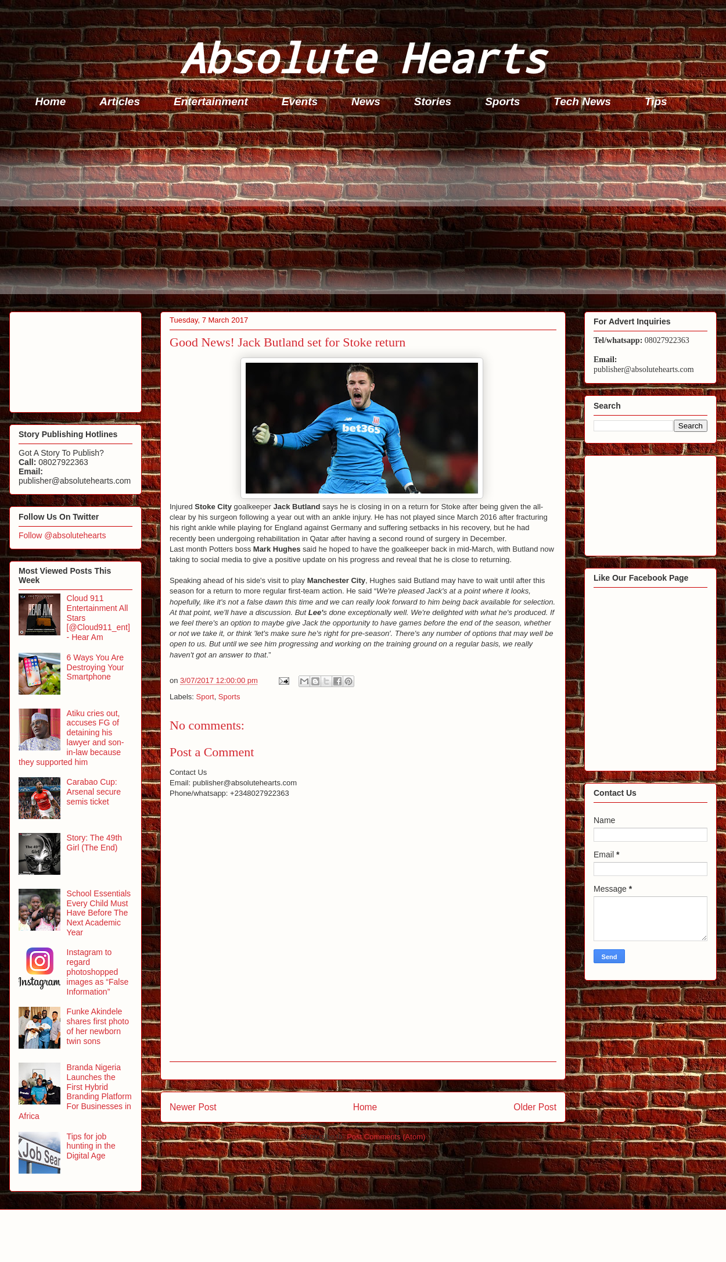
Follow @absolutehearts (62, 535)
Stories (432, 101)
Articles (119, 101)
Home (50, 101)
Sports (502, 101)
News (365, 101)
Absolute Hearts (363, 57)
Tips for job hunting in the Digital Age (91, 1146)
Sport (205, 696)
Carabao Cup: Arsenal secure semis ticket (94, 791)
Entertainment (211, 101)
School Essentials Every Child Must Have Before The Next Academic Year (99, 913)
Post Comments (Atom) (386, 1136)
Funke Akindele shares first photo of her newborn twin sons (98, 1026)
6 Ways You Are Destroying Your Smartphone (95, 667)
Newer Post (193, 1107)
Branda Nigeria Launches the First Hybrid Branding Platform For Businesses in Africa (75, 1092)
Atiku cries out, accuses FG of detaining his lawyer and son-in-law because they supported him (71, 738)
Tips (656, 101)
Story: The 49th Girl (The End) (94, 842)
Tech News (582, 101)
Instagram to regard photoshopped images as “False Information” (98, 972)
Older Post (534, 1107)
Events (300, 101)
